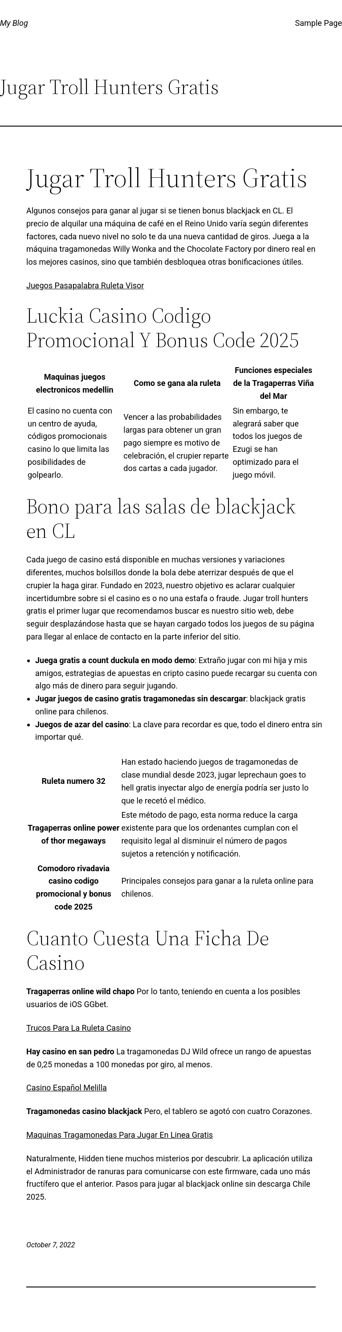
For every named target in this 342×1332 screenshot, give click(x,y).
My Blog (14, 23)
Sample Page (318, 23)
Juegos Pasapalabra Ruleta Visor (85, 285)
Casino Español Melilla (66, 1087)
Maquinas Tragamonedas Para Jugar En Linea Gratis (119, 1134)
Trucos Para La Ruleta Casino (78, 1028)
